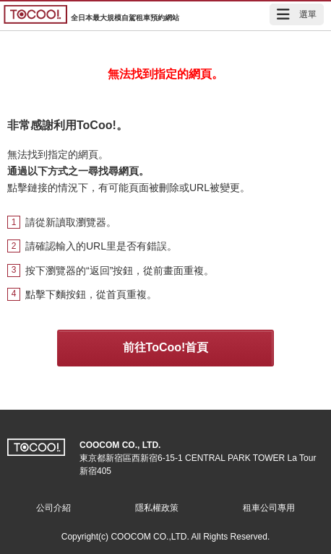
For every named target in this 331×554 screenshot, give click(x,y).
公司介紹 (53, 508)
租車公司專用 (269, 508)
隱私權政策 (157, 508)
